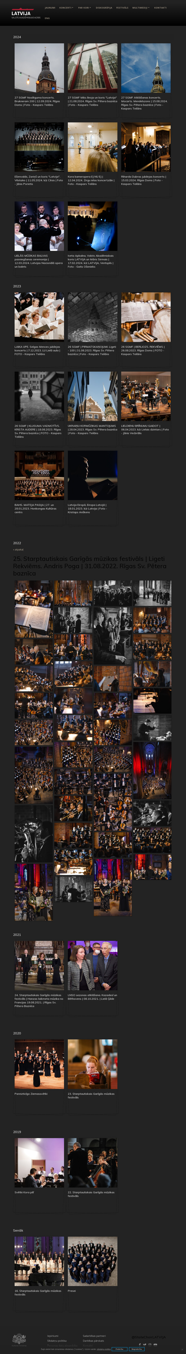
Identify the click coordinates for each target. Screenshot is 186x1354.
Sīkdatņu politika (56, 1340)
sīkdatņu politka (102, 1349)
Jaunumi (50, 7)
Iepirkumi (52, 1336)
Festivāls (122, 7)
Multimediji (140, 7)
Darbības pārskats (93, 1340)
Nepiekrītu (138, 1349)
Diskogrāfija (104, 7)
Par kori (83, 7)
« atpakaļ (18, 549)
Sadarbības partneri (94, 1336)
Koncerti (65, 7)
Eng (47, 18)
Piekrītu (119, 1349)
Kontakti (160, 7)
